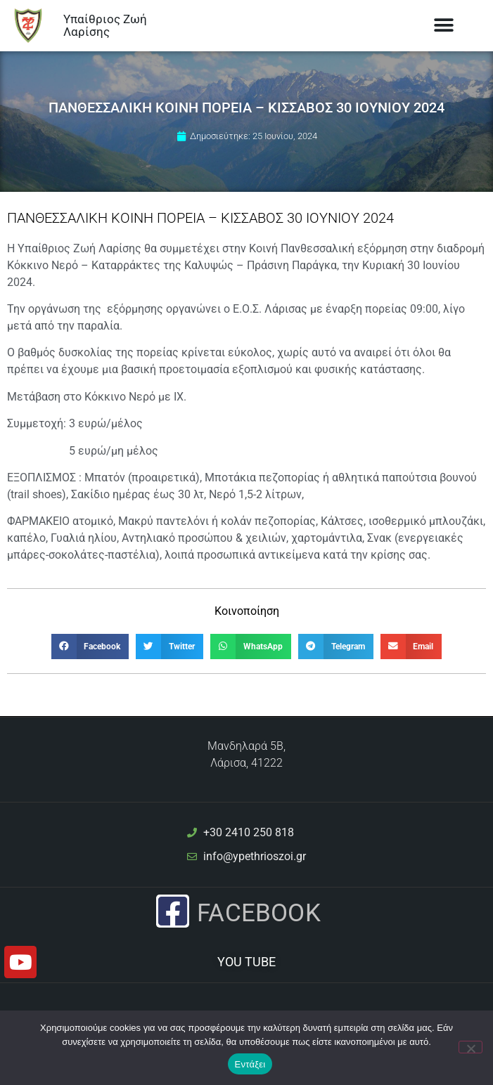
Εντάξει (250, 1064)
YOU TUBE (246, 961)
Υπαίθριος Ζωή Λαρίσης (105, 25)
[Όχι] (470, 1047)
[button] (443, 25)
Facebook (259, 913)
